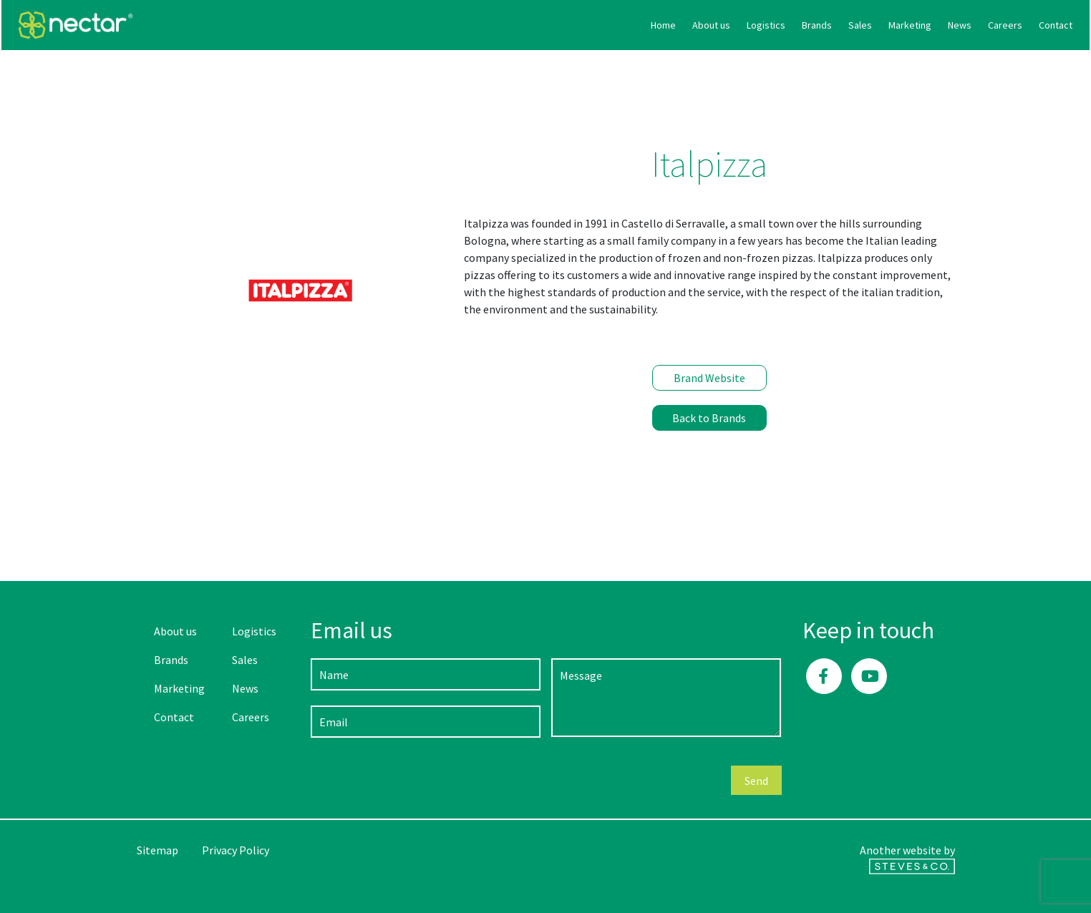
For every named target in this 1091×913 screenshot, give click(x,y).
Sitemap (157, 850)
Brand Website (709, 378)
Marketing (775, 25)
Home (528, 25)
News (825, 25)
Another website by (907, 858)
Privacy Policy (235, 850)
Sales (725, 25)
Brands (682, 25)
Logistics (631, 25)
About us (577, 25)
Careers (870, 25)
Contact (921, 25)
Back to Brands (709, 418)
